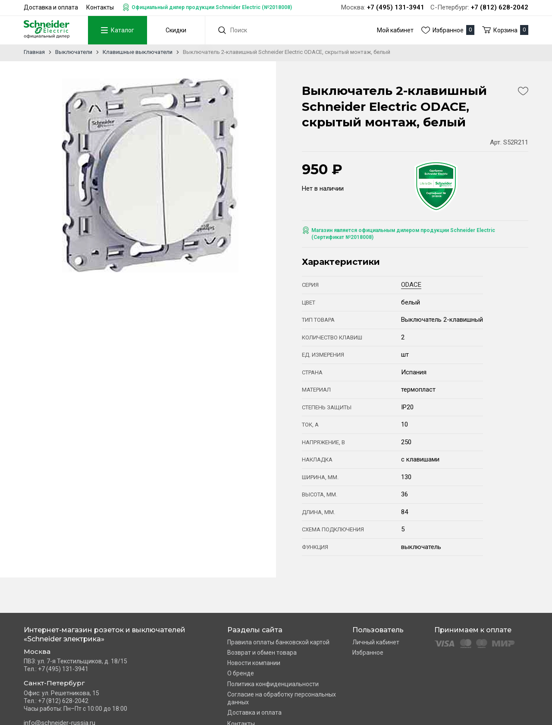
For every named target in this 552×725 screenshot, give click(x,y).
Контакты (100, 7)
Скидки (176, 30)
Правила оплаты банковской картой (278, 642)
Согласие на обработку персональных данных (281, 698)
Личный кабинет (375, 642)
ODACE (411, 285)
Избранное (367, 652)
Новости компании (253, 662)
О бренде (240, 673)
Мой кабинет (395, 30)
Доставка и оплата (51, 7)
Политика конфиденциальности (273, 684)
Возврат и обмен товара (262, 652)
